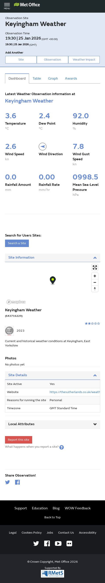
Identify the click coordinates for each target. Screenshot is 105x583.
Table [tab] (37, 78)
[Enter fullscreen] (95, 267)
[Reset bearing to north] (95, 288)
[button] (61, 447)
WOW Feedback (78, 508)
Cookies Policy (32, 532)
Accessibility (87, 532)
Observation (52, 59)
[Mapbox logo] (16, 302)
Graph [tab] (53, 78)
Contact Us (66, 532)
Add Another (14, 52)
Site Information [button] (52, 257)
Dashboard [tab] (17, 78)
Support (20, 508)
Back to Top (52, 517)
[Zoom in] (95, 276)
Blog (56, 508)
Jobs (50, 532)
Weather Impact (84, 59)
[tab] (52, 258)
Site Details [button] (52, 375)
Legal (13, 532)
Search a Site (17, 243)
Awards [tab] (71, 78)
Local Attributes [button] (52, 424)
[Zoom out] (95, 282)
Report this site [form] (18, 440)
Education (40, 508)
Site (21, 59)
